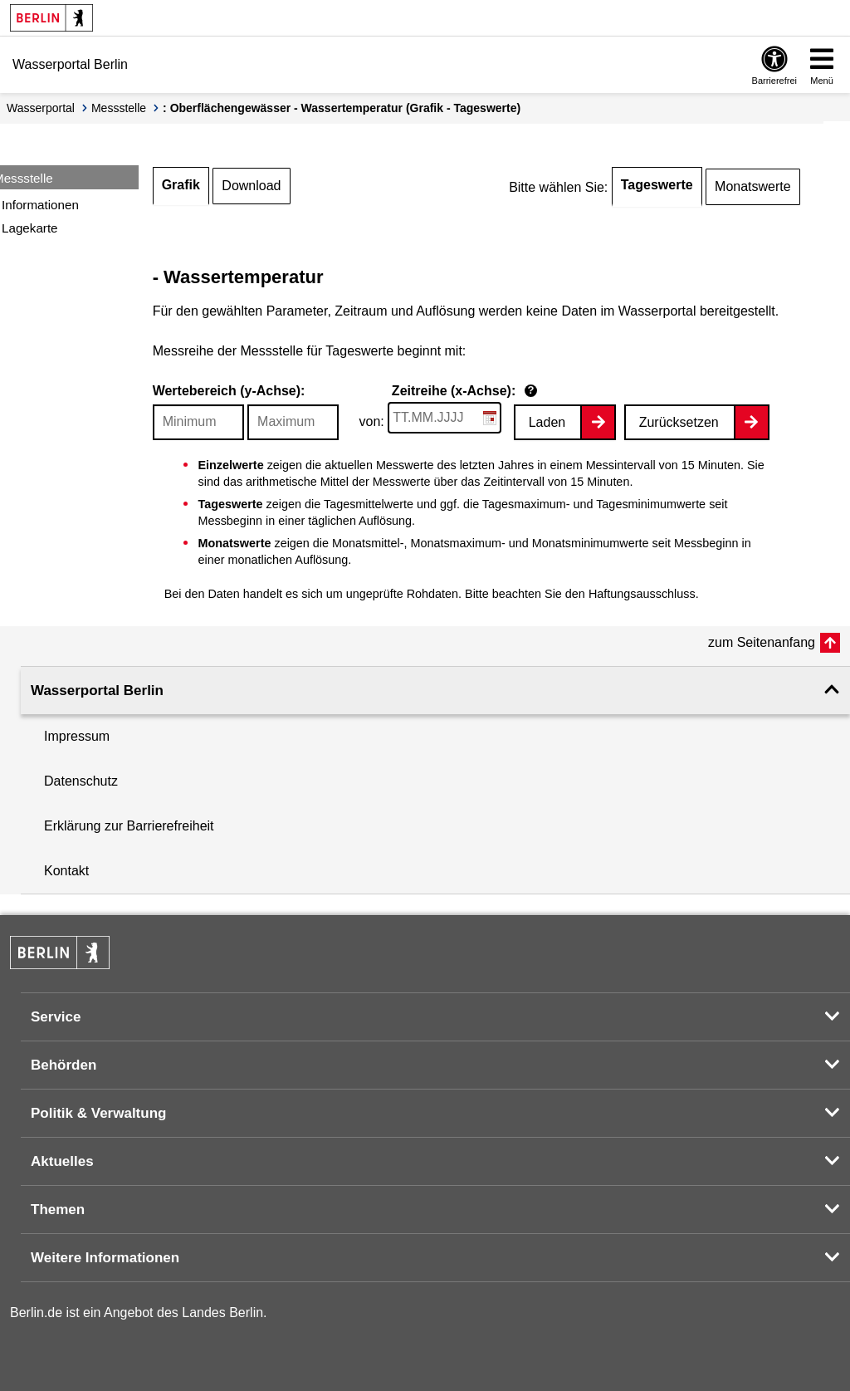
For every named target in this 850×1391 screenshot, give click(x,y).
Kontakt (66, 871)
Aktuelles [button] (62, 1161)
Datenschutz (81, 781)
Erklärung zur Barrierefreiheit (129, 826)
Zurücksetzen (679, 422)
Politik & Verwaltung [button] (98, 1113)
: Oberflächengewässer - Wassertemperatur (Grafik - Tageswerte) (341, 108)
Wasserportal (41, 108)
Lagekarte (30, 228)
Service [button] (56, 1017)
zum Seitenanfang (761, 642)
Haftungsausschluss (642, 593)
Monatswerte (753, 186)
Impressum (77, 736)
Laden (547, 422)
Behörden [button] (63, 1065)
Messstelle (118, 108)
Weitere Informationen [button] (105, 1258)
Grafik (181, 185)
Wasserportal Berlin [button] (97, 690)
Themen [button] (58, 1209)
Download (251, 186)
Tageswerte (657, 185)
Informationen (40, 205)
